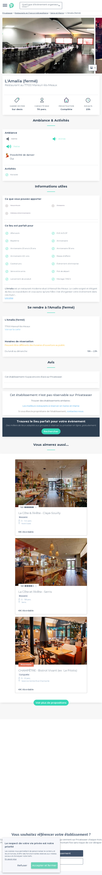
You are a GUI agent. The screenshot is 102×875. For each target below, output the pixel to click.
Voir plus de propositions (51, 702)
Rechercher (51, 431)
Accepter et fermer (44, 865)
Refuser (22, 865)
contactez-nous (75, 411)
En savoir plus (10, 859)
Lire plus (9, 298)
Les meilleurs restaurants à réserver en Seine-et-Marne (51, 406)
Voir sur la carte (12, 329)
